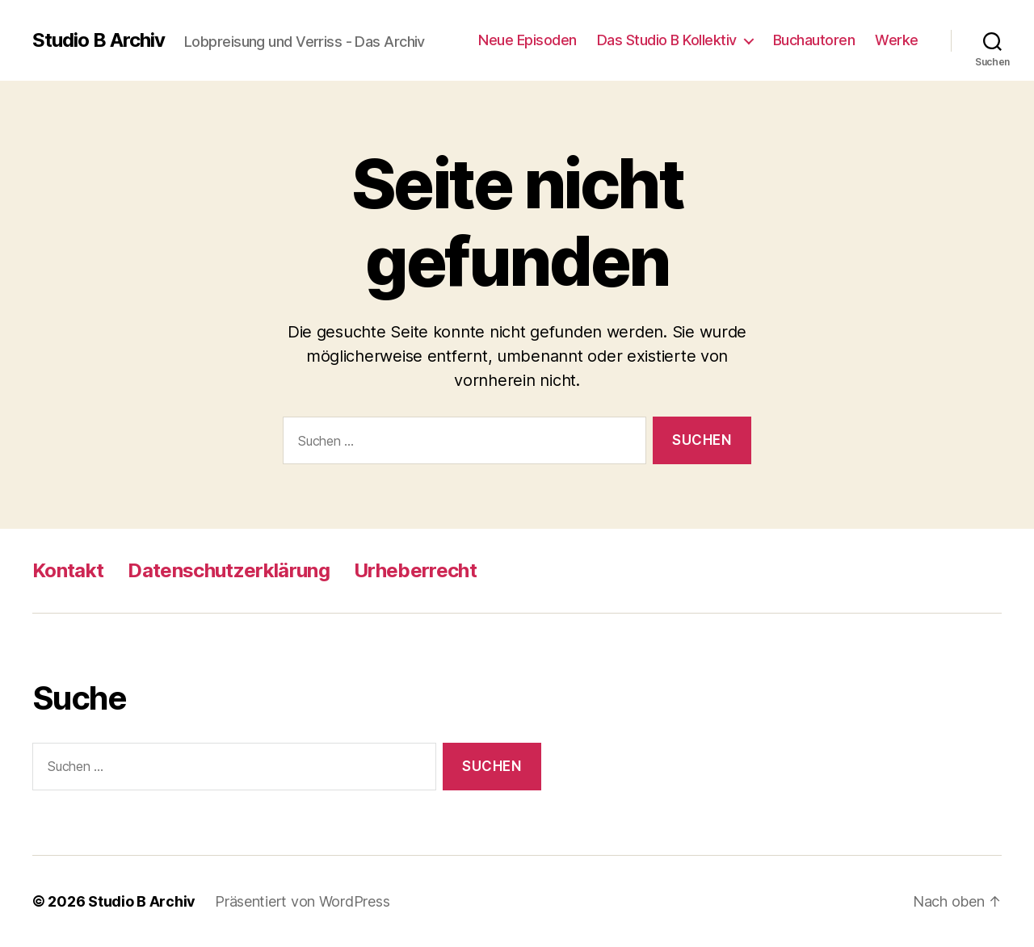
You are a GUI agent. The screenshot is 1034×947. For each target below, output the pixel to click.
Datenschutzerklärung (229, 570)
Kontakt (67, 570)
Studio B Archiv (98, 40)
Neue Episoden (527, 39)
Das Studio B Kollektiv (667, 39)
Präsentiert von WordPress (302, 901)
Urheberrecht (415, 570)
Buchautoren (814, 39)
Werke (896, 39)
